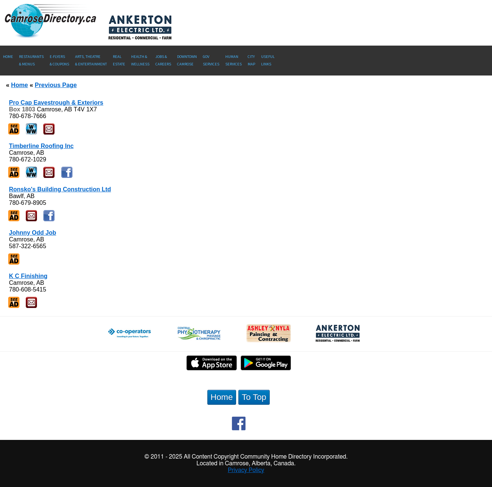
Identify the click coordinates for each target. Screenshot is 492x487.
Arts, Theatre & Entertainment (91, 60)
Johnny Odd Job (32, 232)
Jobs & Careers (163, 60)
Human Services (233, 60)
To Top (254, 397)
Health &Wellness (140, 60)
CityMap (251, 60)
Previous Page (56, 84)
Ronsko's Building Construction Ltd (60, 189)
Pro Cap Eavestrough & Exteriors (56, 102)
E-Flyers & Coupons (59, 60)
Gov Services (211, 60)
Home (8, 56)
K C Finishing (28, 276)
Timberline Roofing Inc (41, 146)
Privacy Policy (246, 470)
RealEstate (119, 60)
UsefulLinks (268, 60)
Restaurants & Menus (31, 60)
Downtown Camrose (187, 60)
